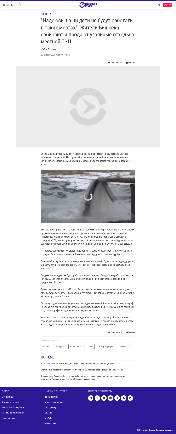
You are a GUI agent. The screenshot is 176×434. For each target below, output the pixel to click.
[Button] (114, 63)
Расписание (50, 423)
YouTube (49, 418)
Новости (46, 14)
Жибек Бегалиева (49, 49)
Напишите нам (8, 418)
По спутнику (50, 407)
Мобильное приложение (13, 413)
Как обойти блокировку (13, 407)
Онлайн (48, 413)
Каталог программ (10, 402)
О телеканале (8, 396)
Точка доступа (51, 396)
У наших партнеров (54, 402)
